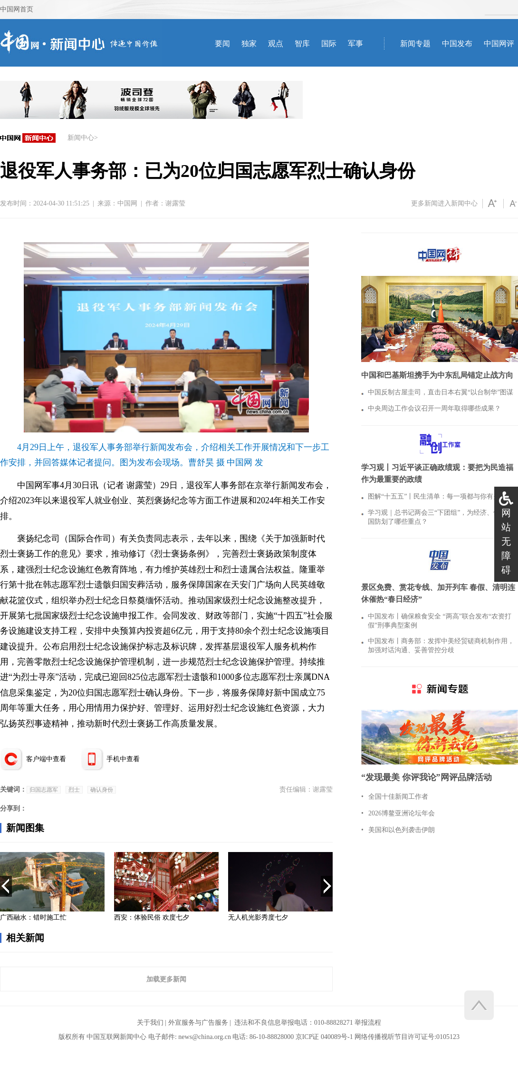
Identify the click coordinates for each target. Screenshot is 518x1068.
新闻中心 (80, 137)
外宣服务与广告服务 (198, 1022)
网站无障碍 (506, 541)
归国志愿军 (43, 789)
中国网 (127, 203)
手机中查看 (123, 759)
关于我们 (150, 1022)
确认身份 (101, 789)
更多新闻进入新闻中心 (444, 203)
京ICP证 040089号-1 (324, 1036)
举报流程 (368, 1022)
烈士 (74, 789)
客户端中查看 (46, 759)
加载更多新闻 (166, 979)
